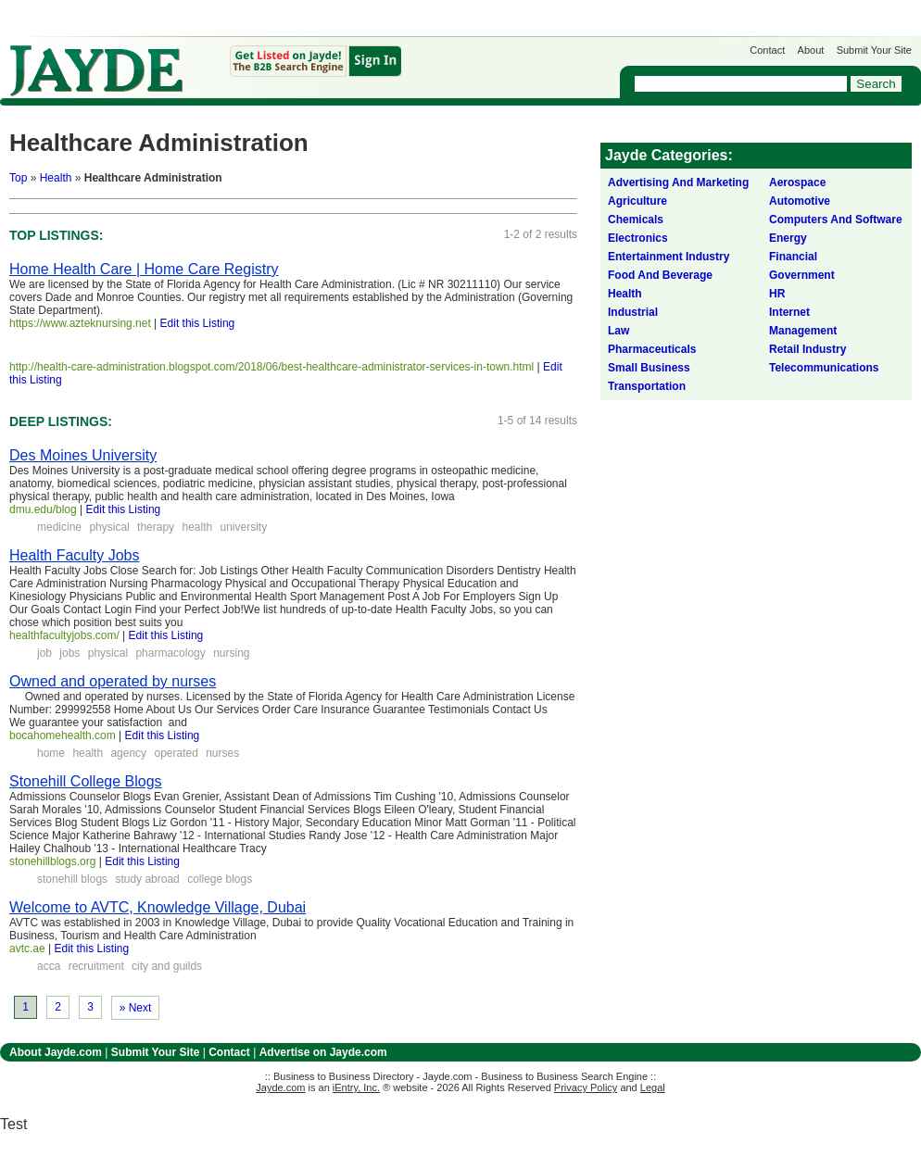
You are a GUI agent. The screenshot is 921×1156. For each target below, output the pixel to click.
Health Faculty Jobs (74, 555)
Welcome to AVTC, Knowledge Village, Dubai (157, 907)
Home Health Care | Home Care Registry (143, 269)
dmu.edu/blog (43, 509)
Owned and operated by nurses (112, 681)
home (51, 753)
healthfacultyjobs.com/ (64, 635)
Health (56, 177)
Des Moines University (83, 455)
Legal (652, 1087)
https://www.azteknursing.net (80, 323)
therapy (155, 527)
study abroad (147, 879)
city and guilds (167, 966)
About (811, 50)
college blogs (219, 879)
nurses (222, 753)
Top (18, 177)
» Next (136, 1007)
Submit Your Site (874, 50)
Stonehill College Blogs (85, 781)
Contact (767, 50)
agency (128, 753)
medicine (59, 527)
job (44, 653)
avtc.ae (27, 948)
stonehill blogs (72, 879)
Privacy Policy (585, 1087)
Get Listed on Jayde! (315, 61)
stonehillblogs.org (52, 861)
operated (175, 753)
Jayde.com (96, 70)
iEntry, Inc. (356, 1087)
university (244, 527)
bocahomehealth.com (62, 735)
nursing (231, 653)
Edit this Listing (197, 323)
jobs (69, 653)
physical (109, 527)
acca (48, 966)
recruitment (96, 966)
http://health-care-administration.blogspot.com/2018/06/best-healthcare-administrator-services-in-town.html (271, 366)
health (197, 527)
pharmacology (170, 653)
